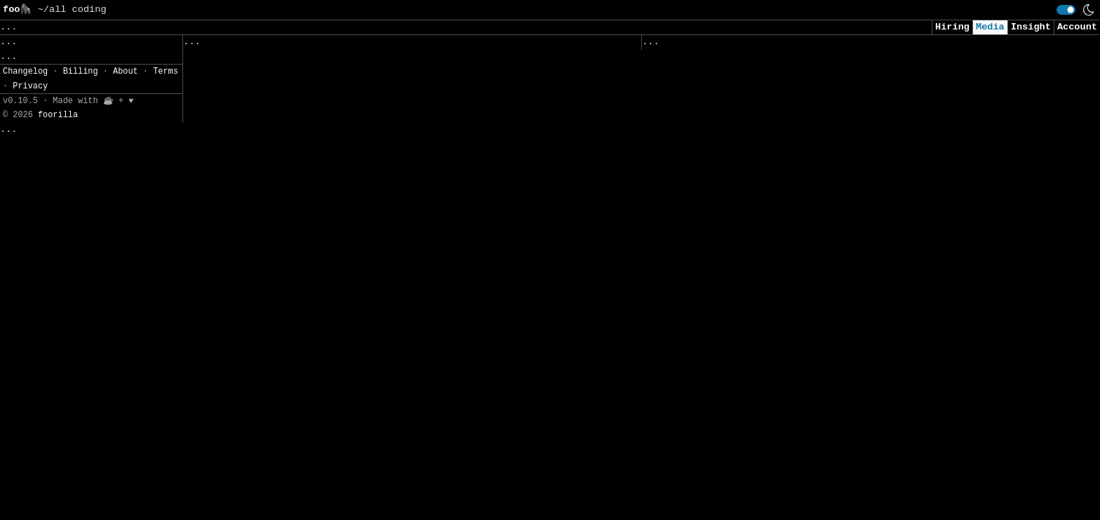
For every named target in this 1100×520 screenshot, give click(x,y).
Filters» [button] (25, 101)
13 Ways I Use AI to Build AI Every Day (294, 266)
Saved (321, 45)
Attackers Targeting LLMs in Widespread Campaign (779, 446)
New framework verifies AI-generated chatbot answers (791, 81)
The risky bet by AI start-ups (728, 388)
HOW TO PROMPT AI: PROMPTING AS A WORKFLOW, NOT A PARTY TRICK (357, 325)
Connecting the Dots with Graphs (274, 178)
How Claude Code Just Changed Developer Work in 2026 (332, 456)
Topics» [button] (23, 60)
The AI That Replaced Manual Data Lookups (300, 486)
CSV (60, 158)
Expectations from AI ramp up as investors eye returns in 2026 (819, 286)
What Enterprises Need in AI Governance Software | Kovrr (802, 417)
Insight (1031, 27)
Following (437, 45)
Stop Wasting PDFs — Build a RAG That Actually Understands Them (817, 256)
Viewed (667, 45)
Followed (266, 45)
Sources (372, 45)
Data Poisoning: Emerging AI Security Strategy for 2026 (799, 359)
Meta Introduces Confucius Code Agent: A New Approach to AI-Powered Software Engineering (833, 220)
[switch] (1066, 10)
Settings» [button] (28, 121)
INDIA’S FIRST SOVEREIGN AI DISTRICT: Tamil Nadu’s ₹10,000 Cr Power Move (389, 105)
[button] (91, 140)
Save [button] (17, 27)
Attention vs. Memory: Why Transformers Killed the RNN (337, 208)
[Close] (238, 493)
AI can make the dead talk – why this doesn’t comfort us (343, 135)
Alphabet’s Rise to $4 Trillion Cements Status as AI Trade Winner (828, 110)
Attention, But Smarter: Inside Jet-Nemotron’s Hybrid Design (354, 237)
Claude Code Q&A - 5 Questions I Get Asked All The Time (799, 183)
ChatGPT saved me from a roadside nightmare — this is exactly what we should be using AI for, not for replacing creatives (839, 322)
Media (990, 27)
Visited (722, 45)
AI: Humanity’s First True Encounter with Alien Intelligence (354, 398)
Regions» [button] (25, 80)
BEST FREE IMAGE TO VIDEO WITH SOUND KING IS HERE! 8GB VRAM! (354, 427)
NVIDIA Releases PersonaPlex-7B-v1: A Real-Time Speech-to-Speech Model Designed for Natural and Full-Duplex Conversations (383, 69)
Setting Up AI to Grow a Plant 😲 (737, 476)
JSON (93, 158)
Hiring (952, 27)
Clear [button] (60, 27)
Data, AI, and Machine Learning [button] (174, 27)
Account (1077, 27)
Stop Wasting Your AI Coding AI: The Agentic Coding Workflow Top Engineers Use (845, 147)
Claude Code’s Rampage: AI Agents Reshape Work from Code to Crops (369, 296)
